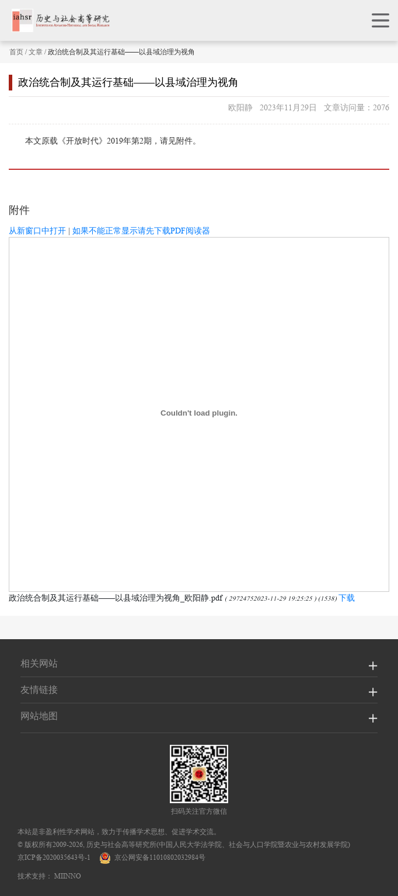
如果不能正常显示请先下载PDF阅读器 (141, 230)
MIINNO (67, 875)
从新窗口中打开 (37, 230)
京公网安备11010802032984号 (152, 857)
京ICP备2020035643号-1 (54, 857)
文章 (36, 51)
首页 (16, 51)
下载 (346, 597)
